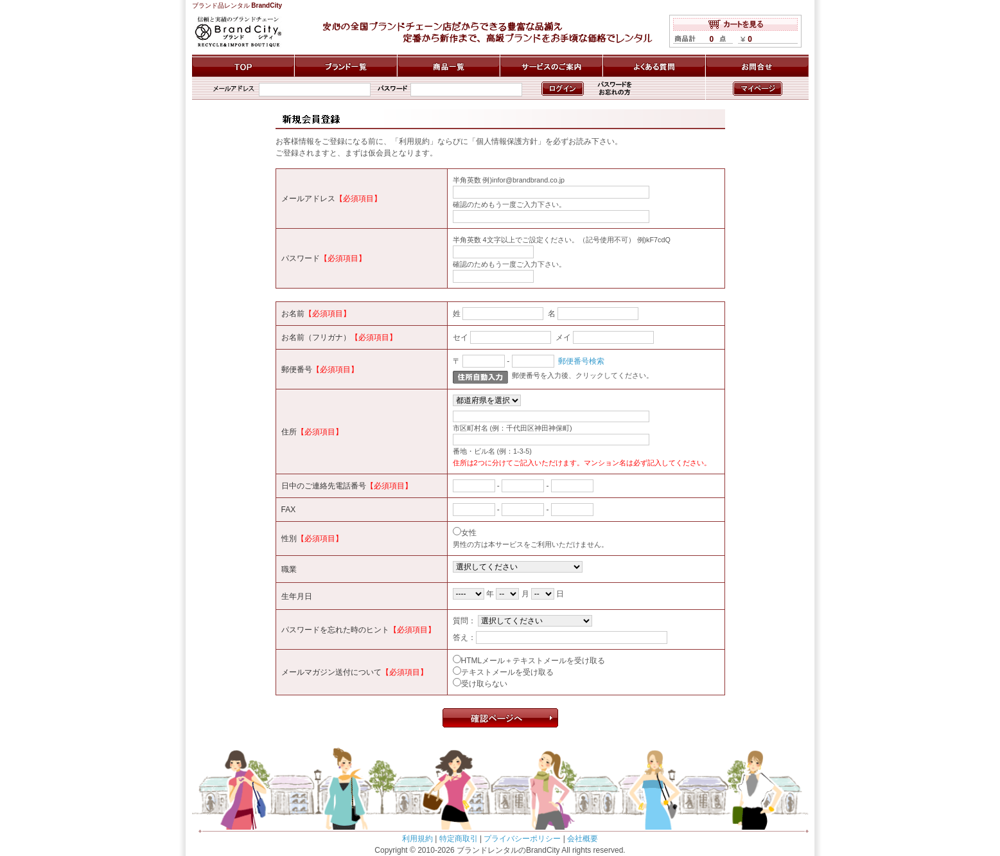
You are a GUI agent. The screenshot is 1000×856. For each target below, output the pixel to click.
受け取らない (484, 683)
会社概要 (582, 838)
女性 (469, 532)
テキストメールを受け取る (507, 672)
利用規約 (417, 838)
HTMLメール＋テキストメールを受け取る (533, 660)
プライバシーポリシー (522, 838)
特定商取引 (458, 838)
